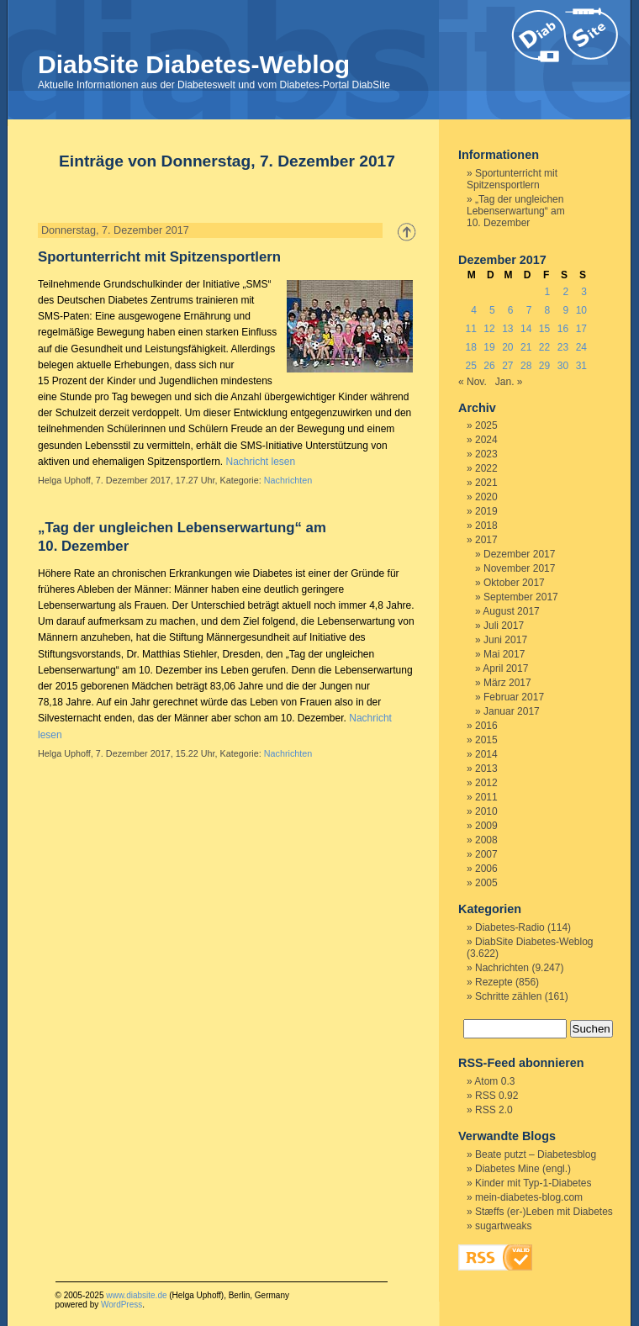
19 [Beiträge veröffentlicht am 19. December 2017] (488, 347)
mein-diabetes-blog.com (529, 1197)
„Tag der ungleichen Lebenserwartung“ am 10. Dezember (516, 211)
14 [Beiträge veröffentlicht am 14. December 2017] (525, 329)
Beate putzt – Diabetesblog (535, 1154)
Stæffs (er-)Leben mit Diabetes (544, 1212)
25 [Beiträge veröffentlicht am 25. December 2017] (470, 366)
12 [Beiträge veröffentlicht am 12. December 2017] (488, 329)
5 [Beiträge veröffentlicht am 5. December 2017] (492, 310)
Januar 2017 (511, 711)
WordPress (121, 1304)
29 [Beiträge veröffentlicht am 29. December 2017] (544, 366)
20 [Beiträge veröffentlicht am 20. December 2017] (507, 347)
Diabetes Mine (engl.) (523, 1169)
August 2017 (511, 611)
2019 (486, 511)
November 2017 (519, 568)
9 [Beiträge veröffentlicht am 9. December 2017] (565, 310)
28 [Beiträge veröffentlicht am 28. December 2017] (525, 366)
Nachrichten (288, 480)
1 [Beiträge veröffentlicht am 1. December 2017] (548, 292)
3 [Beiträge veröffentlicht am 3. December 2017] (584, 292)
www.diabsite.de (136, 1295)
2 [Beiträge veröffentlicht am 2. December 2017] (565, 292)
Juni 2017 (505, 640)
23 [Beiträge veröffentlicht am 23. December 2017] (562, 347)
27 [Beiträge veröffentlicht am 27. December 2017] (507, 366)
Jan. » (509, 382)
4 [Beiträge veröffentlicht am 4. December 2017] (474, 310)
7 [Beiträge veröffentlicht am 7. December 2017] (529, 310)
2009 (486, 826)
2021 (486, 483)
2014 (486, 754)
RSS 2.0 (494, 1110)
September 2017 (520, 597)
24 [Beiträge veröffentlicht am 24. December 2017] (581, 347)
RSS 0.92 (496, 1095)
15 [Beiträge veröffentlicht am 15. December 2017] (544, 329)
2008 (486, 840)
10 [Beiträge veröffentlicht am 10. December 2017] (581, 310)
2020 (486, 497)
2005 (486, 883)
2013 (486, 768)
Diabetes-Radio (510, 927)
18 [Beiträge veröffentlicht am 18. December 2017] (470, 347)
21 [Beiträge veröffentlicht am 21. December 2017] (525, 347)
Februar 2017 (513, 697)
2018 (486, 525)
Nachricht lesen (260, 462)
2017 (486, 540)
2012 (486, 783)
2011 (486, 797)
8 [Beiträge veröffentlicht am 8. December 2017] (548, 310)
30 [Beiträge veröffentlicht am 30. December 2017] (562, 366)
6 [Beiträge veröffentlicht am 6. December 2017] (511, 310)
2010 (486, 811)
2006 (486, 868)
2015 (486, 740)
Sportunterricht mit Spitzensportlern (159, 257)
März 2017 (507, 683)
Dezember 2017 (519, 554)
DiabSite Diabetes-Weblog (194, 64)
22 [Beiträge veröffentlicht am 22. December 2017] (544, 347)
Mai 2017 (504, 654)
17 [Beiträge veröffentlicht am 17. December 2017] (581, 329)
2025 (486, 425)
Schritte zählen (508, 996)
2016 (486, 726)
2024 (486, 440)
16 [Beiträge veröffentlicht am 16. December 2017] (562, 329)
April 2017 (505, 668)
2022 (486, 468)
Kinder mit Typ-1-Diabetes (533, 1183)
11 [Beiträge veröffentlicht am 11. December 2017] (470, 329)
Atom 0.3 (494, 1081)
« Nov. (472, 382)
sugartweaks (503, 1226)
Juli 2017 (503, 625)
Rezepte (494, 982)
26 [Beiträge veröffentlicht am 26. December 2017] (488, 366)
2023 (486, 454)
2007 (486, 854)
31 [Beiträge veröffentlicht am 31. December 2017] (581, 366)
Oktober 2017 (514, 583)
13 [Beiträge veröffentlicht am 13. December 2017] (507, 329)
